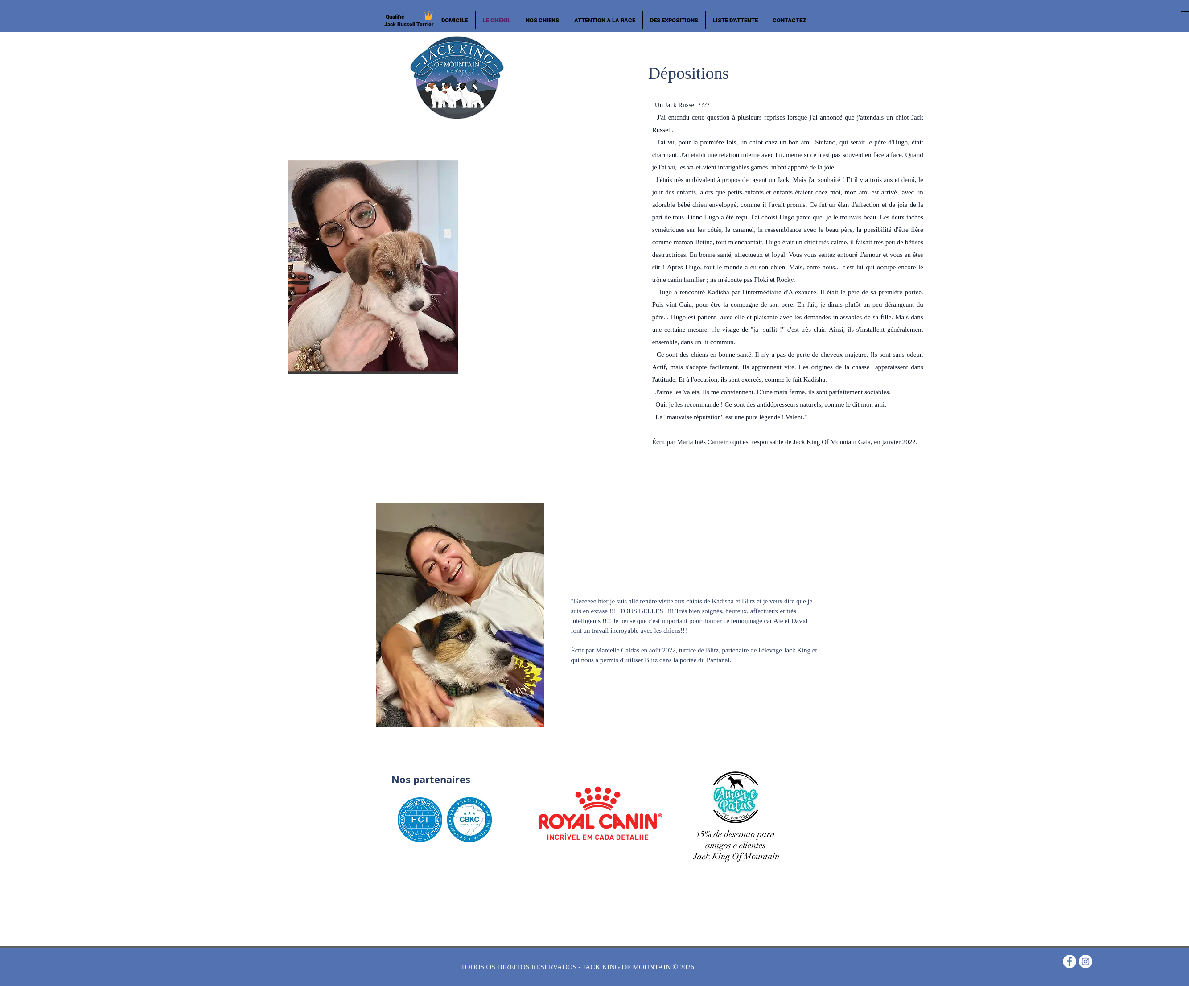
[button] (542, 20)
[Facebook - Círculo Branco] (1069, 961)
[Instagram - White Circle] (1085, 961)
